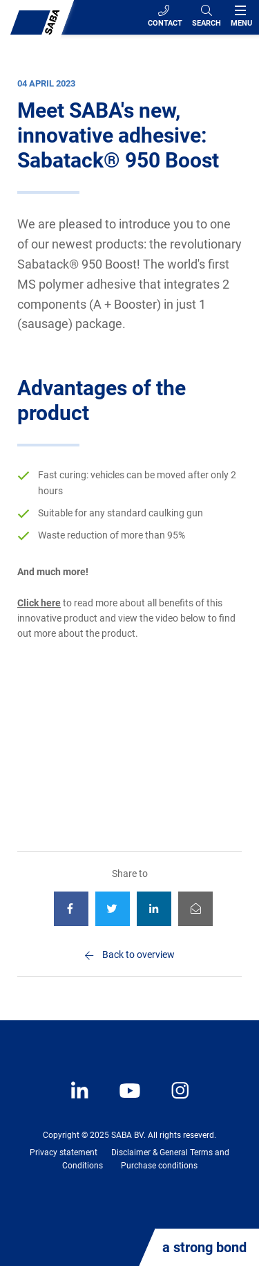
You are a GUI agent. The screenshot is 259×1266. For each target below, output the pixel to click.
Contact (165, 16)
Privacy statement (63, 1152)
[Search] (206, 17)
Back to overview (138, 954)
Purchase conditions (159, 1165)
